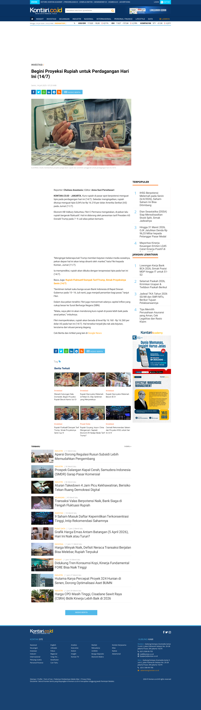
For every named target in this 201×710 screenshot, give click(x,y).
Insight (58, 559)
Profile (40, 679)
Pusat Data (60, 528)
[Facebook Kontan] (164, 632)
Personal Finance (123, 19)
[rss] (59, 92)
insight (40, 19)
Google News (95, 333)
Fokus (53, 651)
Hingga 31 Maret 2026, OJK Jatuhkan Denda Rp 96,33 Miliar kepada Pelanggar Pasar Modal (153, 232)
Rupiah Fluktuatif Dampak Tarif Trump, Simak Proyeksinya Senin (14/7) (66, 430)
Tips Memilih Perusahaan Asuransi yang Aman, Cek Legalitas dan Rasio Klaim (152, 315)
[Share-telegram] (54, 92)
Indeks (127, 446)
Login (156, 2)
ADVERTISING (125, 2)
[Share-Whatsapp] (44, 92)
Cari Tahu (54, 663)
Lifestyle (140, 19)
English (53, 645)
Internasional (104, 19)
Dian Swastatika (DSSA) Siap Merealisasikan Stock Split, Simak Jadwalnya (153, 216)
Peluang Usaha (36, 660)
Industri (77, 19)
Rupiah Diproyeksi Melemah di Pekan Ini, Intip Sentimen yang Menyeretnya (91, 397)
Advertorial (116, 654)
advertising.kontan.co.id (148, 670)
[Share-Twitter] (38, 92)
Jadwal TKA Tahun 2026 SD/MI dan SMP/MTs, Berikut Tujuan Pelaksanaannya (153, 298)
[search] (87, 10)
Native (114, 651)
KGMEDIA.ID (113, 2)
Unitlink (95, 651)
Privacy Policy (86, 679)
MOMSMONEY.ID (100, 2)
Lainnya (164, 19)
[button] (112, 10)
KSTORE (44, 2)
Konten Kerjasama (119, 645)
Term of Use (48, 679)
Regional (54, 654)
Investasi (51, 19)
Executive (74, 648)
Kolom (73, 651)
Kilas (114, 648)
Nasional (88, 19)
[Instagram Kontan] (170, 632)
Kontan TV (75, 657)
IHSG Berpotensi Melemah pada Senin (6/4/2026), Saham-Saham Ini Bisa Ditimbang (152, 199)
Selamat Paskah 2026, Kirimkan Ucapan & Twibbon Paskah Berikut (153, 284)
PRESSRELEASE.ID (71, 2)
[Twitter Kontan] (166, 632)
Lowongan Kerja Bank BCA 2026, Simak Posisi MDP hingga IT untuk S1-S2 (154, 270)
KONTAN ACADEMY (55, 2)
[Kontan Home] (32, 19)
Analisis (74, 645)
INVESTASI (37, 64)
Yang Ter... (55, 657)
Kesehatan (55, 660)
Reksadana (96, 648)
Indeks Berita (81, 612)
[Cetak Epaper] (147, 13)
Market (94, 645)
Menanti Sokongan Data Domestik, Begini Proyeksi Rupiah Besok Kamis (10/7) (65, 397)
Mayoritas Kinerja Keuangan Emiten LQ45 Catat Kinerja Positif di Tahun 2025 (153, 247)
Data (150, 19)
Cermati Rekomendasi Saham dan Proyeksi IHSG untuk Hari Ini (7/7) (118, 430)
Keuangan (64, 19)
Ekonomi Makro (98, 657)
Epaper (34, 2)
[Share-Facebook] (33, 92)
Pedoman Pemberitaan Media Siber (66, 679)
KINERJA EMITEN (86, 2)
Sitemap (33, 679)
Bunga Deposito (98, 654)
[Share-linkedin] (49, 92)
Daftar (167, 2)
